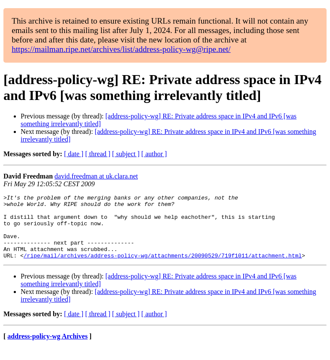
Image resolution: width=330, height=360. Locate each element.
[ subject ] (126, 153)
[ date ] (73, 153)
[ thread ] (97, 153)
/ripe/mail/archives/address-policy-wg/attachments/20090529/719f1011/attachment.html (163, 268)
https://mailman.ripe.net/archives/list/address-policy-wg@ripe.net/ (121, 49)
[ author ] (154, 153)
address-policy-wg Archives (47, 349)
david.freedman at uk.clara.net (96, 176)
